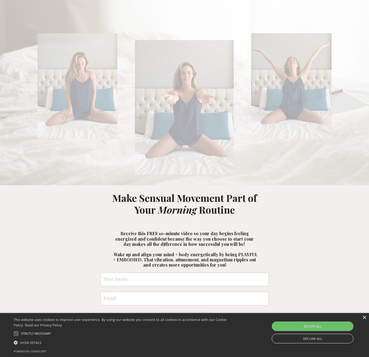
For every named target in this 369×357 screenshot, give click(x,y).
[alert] (184, 335)
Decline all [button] (312, 339)
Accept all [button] (312, 326)
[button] (125, 342)
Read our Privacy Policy (43, 325)
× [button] (364, 318)
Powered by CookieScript (30, 351)
